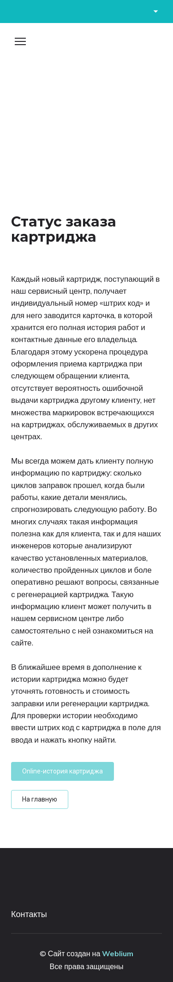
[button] (62, 771)
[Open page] (86, 45)
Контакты (29, 914)
